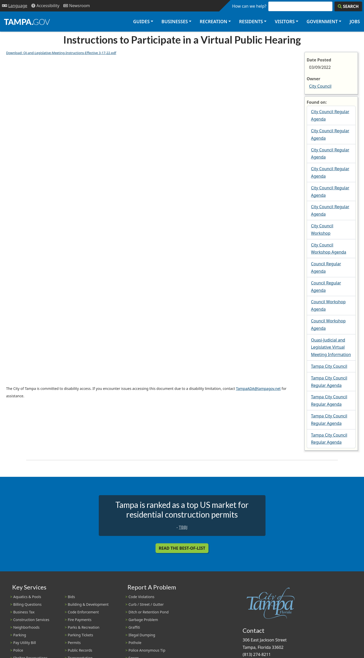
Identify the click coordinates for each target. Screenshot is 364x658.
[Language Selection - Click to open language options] (14, 5)
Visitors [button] (285, 21)
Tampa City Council (329, 366)
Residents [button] (251, 21)
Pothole (135, 642)
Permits (74, 642)
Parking (19, 635)
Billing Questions (27, 604)
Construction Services (31, 619)
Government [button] (322, 21)
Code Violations (142, 596)
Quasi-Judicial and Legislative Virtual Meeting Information (331, 347)
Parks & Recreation (83, 627)
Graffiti (134, 627)
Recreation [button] (213, 21)
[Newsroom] (76, 5)
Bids (71, 596)
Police (18, 650)
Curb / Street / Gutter (146, 604)
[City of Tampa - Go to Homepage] (27, 22)
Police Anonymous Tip (147, 650)
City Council (320, 86)
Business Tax (24, 612)
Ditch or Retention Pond (149, 612)
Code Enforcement (83, 612)
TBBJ (183, 527)
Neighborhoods (26, 627)
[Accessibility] (45, 5)
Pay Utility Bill (24, 642)
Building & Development (88, 604)
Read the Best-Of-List (182, 548)
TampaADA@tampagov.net (258, 388)
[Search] (348, 6)
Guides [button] (141, 21)
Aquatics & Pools (27, 596)
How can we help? (249, 6)
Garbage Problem (143, 619)
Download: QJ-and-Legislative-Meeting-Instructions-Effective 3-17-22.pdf (61, 52)
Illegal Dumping (142, 635)
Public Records (80, 650)
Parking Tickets (80, 635)
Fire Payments (79, 619)
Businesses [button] (174, 21)
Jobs (354, 21)
